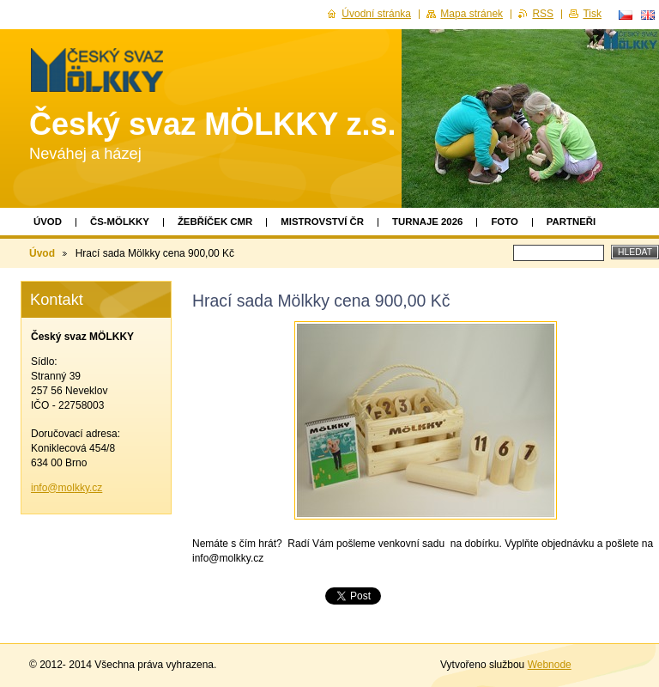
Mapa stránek (471, 14)
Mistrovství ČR (322, 221)
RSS (542, 14)
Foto (504, 221)
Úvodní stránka (376, 14)
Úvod (47, 221)
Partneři (571, 221)
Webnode (549, 665)
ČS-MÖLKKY (119, 221)
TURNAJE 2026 (427, 221)
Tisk (592, 14)
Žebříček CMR (215, 221)
